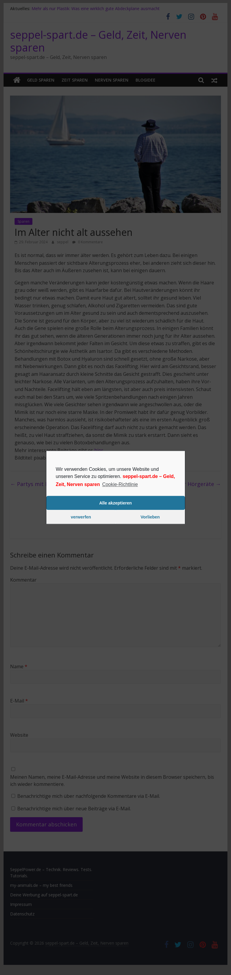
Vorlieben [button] (150, 517)
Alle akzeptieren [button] (115, 503)
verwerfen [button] (81, 517)
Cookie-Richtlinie (120, 484)
